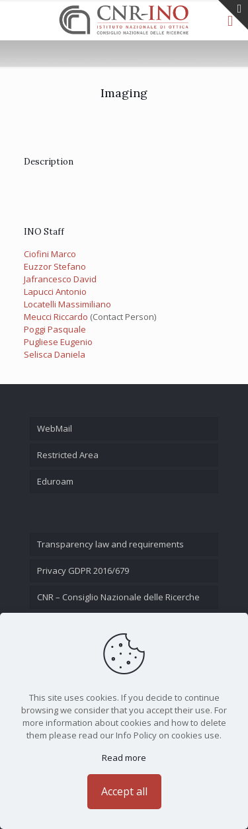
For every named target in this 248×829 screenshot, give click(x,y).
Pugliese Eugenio (58, 342)
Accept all (124, 791)
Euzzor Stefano (55, 266)
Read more (124, 758)
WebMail (54, 428)
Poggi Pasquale (55, 329)
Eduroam (55, 481)
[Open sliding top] (233, 15)
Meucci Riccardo (56, 317)
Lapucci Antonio (55, 291)
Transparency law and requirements (110, 544)
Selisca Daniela (54, 354)
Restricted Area (68, 455)
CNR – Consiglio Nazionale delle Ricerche (118, 597)
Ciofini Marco (50, 254)
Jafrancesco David (60, 279)
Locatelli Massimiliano (67, 304)
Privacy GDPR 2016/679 (83, 570)
